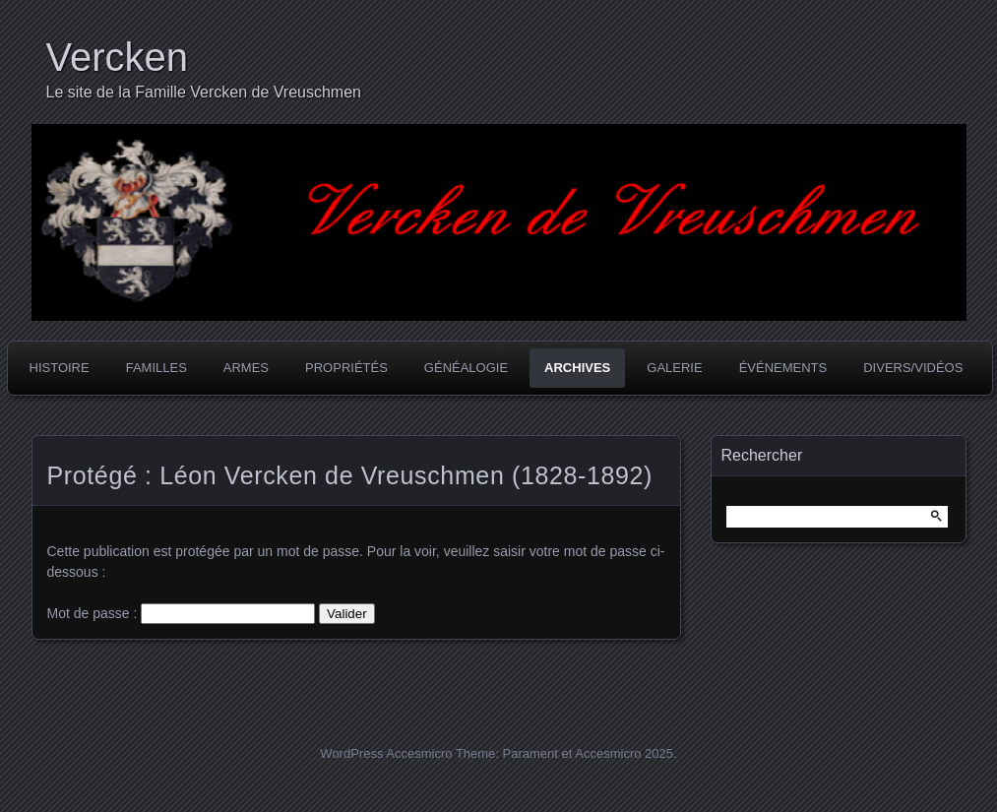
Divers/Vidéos (913, 367)
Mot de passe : (181, 613)
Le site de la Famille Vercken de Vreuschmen (203, 92)
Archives (577, 367)
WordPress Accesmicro (386, 753)
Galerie (674, 367)
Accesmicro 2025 (624, 753)
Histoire (60, 367)
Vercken (117, 57)
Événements (783, 367)
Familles (156, 367)
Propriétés (346, 367)
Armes (246, 367)
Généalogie (466, 367)
